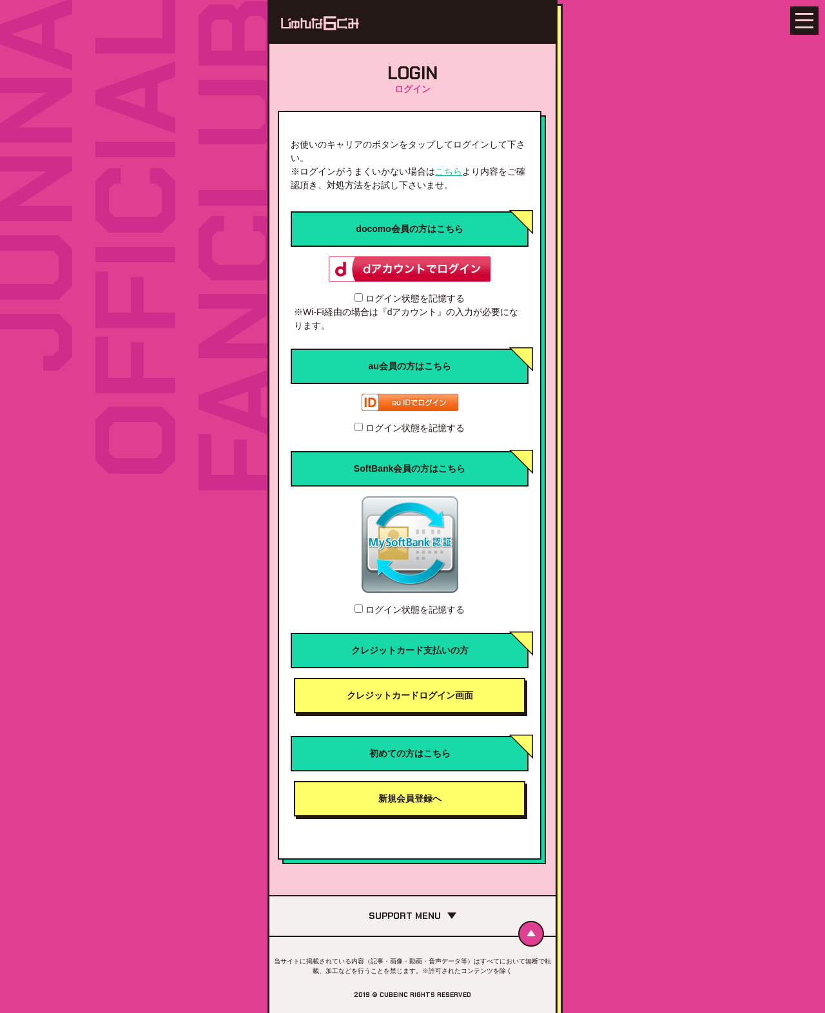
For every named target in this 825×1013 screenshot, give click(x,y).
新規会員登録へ (410, 798)
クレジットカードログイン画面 (410, 695)
